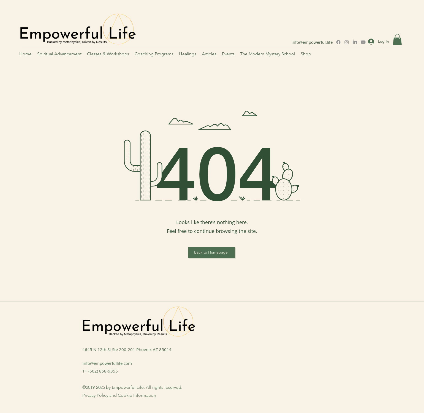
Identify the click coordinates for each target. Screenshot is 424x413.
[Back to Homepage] (211, 252)
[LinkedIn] (355, 42)
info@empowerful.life (312, 42)
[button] (397, 39)
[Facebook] (338, 42)
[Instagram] (346, 42)
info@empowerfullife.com (107, 363)
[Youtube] (363, 42)
